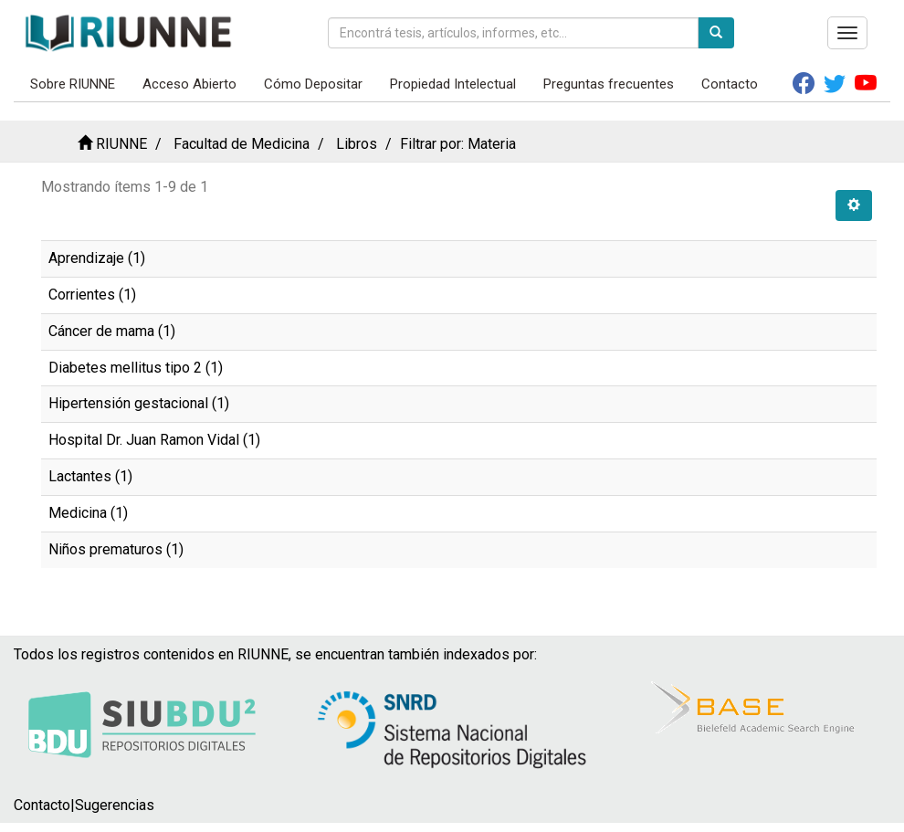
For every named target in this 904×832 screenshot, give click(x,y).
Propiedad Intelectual (453, 84)
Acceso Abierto (189, 84)
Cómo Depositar (313, 84)
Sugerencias (114, 805)
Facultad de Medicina (241, 144)
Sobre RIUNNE (72, 84)
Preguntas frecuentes (608, 84)
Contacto (729, 84)
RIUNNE (121, 144)
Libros (356, 144)
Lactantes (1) (90, 476)
